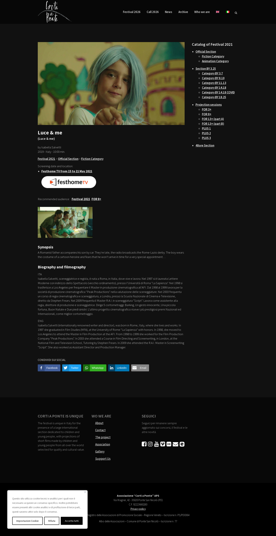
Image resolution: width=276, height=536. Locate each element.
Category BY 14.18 (214, 88)
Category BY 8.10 (213, 78)
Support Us (103, 459)
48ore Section (205, 145)
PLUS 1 (206, 128)
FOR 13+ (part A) (213, 119)
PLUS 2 (206, 133)
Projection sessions (209, 105)
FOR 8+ (206, 114)
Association (102, 444)
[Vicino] (85, 492)
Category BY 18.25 (214, 97)
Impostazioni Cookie (27, 520)
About (99, 423)
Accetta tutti (72, 520)
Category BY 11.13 (214, 83)
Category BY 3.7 (212, 73)
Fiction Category (92, 159)
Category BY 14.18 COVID (218, 92)
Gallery (100, 451)
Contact (100, 430)
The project (103, 437)
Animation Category (215, 61)
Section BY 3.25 (206, 69)
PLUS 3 (206, 138)
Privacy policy (138, 509)
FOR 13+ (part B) (213, 124)
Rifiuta (51, 520)
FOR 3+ (206, 109)
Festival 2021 (46, 159)
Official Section (68, 159)
